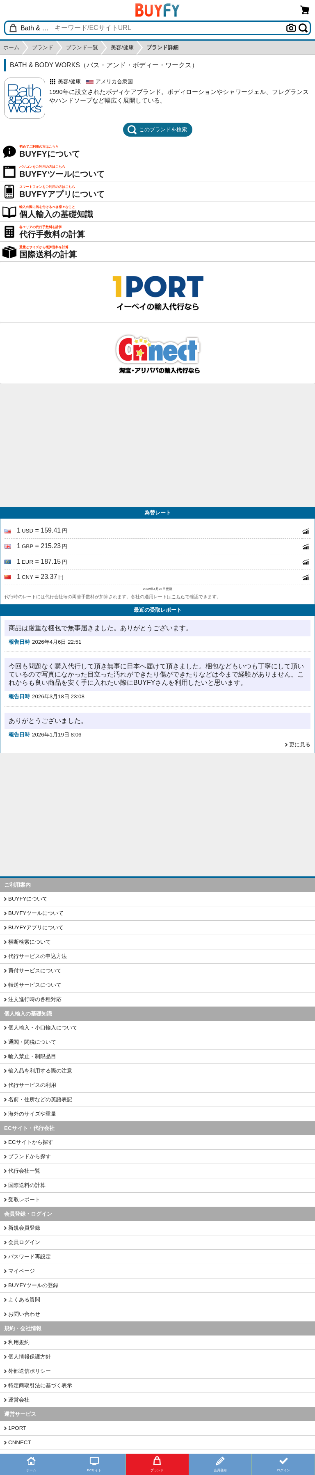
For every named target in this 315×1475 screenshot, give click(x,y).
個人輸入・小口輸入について (43, 1027)
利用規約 (19, 1342)
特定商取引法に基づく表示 (40, 1385)
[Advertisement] (157, 445)
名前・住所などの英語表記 (40, 1099)
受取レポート (24, 1199)
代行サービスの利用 (32, 1085)
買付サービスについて (35, 970)
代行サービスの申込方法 (37, 956)
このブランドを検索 (157, 130)
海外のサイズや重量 (32, 1114)
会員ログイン (24, 1242)
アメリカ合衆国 (114, 81)
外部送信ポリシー (29, 1371)
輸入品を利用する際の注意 (40, 1071)
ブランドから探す (29, 1156)
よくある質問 (24, 1300)
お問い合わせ (24, 1314)
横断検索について (29, 942)
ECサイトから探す (30, 1142)
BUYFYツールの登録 (33, 1285)
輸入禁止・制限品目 (32, 1056)
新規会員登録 (24, 1228)
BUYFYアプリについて (36, 927)
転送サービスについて (35, 985)
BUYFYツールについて (36, 913)
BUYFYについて (28, 899)
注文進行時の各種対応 (35, 999)
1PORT (17, 1428)
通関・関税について (32, 1042)
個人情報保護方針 (29, 1357)
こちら (178, 596)
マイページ (21, 1271)
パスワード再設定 (29, 1256)
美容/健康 (69, 81)
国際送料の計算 (27, 1185)
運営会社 (19, 1400)
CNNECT (19, 1442)
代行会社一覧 (24, 1171)
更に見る (299, 744)
